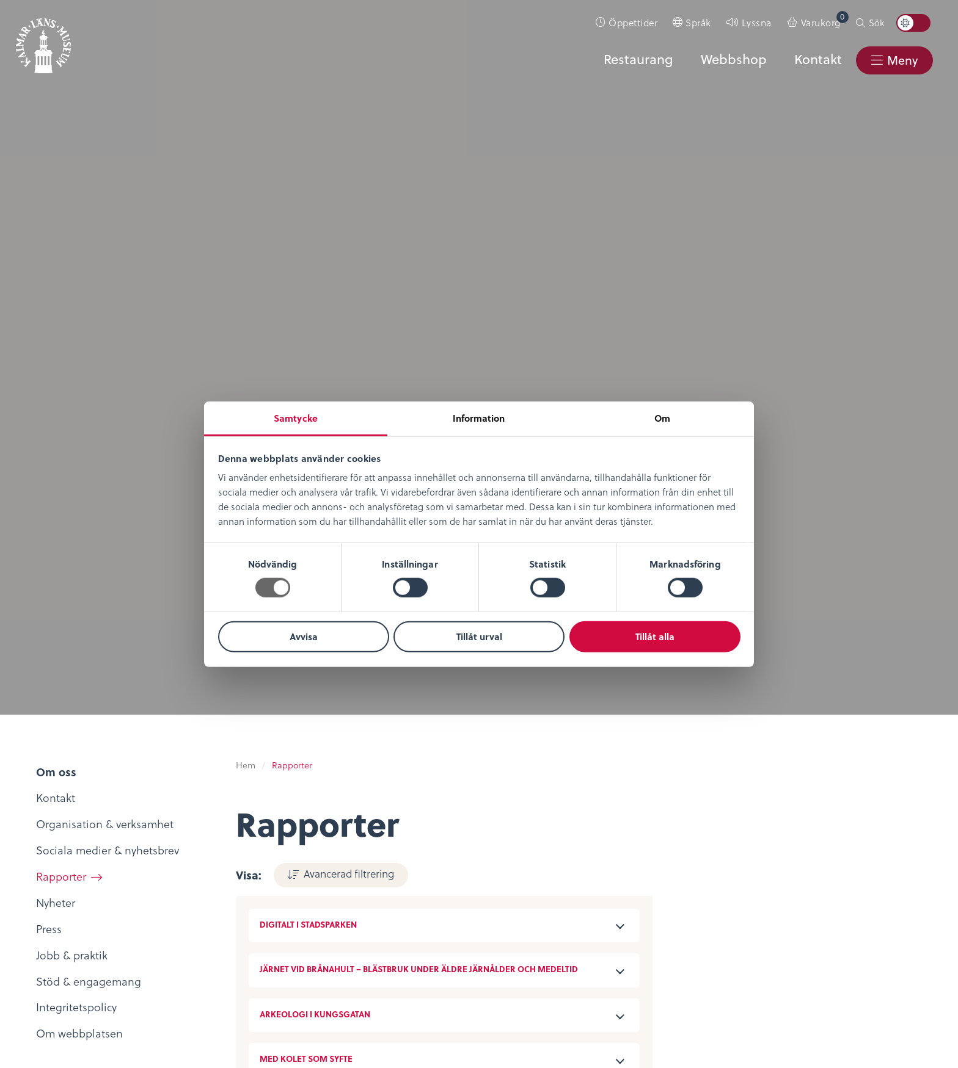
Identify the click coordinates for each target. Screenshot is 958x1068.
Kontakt (817, 59)
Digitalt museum (223, 837)
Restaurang (636, 59)
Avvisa (304, 636)
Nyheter (47, 840)
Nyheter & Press (679, 875)
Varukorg (825, 19)
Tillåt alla (655, 636)
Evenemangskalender (388, 857)
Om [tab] (662, 418)
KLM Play (204, 856)
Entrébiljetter (366, 840)
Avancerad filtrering (349, 159)
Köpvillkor (512, 840)
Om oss (46, 821)
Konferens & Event (380, 875)
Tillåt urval (479, 636)
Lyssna (757, 22)
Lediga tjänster (65, 857)
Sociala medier (677, 840)
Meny (902, 60)
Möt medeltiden (222, 909)
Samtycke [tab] (296, 418)
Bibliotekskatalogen (231, 891)
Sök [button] (876, 22)
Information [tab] (479, 418)
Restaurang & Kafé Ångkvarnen (380, 901)
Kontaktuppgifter (683, 821)
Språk (698, 22)
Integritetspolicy (527, 821)
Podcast (200, 873)
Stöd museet (672, 857)
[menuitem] (626, 22)
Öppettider (633, 22)
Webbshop (733, 59)
